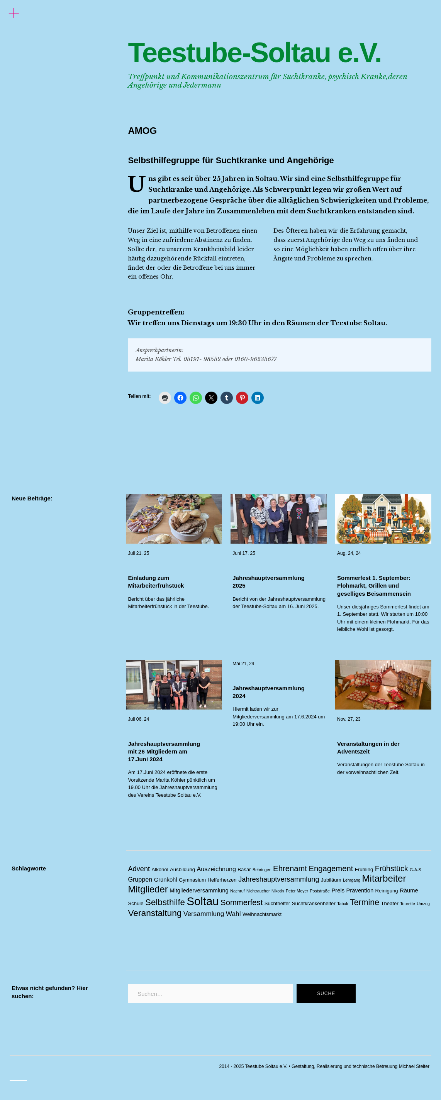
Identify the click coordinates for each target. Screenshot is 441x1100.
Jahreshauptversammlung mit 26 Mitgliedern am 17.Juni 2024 (164, 751)
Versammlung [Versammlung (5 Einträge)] (203, 914)
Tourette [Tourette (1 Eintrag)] (407, 903)
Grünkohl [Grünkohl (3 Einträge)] (165, 880)
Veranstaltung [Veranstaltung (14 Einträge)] (154, 913)
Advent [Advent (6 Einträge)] (139, 869)
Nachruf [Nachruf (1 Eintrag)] (237, 891)
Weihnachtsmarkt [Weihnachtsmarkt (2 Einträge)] (262, 914)
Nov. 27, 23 (348, 719)
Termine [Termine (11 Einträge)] (364, 902)
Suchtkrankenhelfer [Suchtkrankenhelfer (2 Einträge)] (314, 903)
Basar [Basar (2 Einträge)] (244, 869)
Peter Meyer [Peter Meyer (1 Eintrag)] (297, 891)
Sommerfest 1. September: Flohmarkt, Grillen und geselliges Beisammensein (374, 586)
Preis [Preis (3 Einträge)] (337, 890)
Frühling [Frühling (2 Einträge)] (364, 869)
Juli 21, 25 (138, 553)
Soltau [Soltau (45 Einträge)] (203, 901)
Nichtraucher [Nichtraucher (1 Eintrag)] (258, 891)
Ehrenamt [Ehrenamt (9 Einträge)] (290, 868)
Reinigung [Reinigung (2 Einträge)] (386, 891)
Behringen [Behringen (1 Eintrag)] (262, 869)
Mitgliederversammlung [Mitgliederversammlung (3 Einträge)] (199, 890)
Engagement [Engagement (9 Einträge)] (331, 868)
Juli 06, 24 (138, 719)
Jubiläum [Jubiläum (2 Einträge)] (331, 880)
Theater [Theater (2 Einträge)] (390, 903)
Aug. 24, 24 (349, 553)
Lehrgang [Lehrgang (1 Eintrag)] (351, 880)
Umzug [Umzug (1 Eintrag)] (423, 903)
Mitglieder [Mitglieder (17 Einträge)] (148, 889)
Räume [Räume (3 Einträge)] (409, 890)
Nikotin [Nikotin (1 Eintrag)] (277, 891)
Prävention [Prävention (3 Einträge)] (360, 890)
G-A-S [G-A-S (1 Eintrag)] (415, 869)
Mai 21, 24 (243, 663)
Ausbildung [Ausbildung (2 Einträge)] (182, 869)
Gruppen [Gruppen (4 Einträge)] (140, 879)
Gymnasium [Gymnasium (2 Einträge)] (192, 880)
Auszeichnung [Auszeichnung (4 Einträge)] (216, 868)
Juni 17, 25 (243, 553)
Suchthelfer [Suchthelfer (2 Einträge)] (277, 903)
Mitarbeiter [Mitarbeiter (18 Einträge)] (384, 878)
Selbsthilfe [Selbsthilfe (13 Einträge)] (165, 902)
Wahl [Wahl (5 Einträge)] (233, 914)
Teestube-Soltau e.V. (254, 52)
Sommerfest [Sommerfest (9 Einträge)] (241, 902)
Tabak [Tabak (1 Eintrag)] (342, 903)
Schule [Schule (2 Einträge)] (135, 903)
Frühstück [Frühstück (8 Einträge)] (391, 868)
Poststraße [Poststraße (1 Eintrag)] (320, 891)
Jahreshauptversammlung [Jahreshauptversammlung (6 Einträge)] (278, 879)
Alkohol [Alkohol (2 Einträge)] (160, 869)
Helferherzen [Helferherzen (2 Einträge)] (222, 880)
